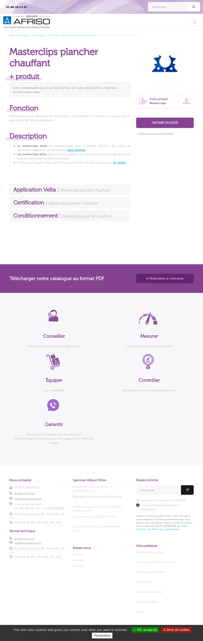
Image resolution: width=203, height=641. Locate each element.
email (184, 526)
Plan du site (144, 582)
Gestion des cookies (149, 592)
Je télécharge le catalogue (165, 278)
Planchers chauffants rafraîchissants (97, 496)
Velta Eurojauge (18, 35)
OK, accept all (145, 629)
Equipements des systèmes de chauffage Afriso (93, 488)
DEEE (139, 612)
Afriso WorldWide (147, 602)
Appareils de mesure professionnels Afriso (96, 528)
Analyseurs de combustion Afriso (94, 516)
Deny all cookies (176, 629)
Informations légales (149, 552)
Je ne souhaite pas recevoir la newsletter (160, 507)
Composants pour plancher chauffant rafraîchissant (97, 508)
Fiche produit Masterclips (159, 101)
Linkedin (78, 560)
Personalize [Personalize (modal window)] (102, 635)
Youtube (78, 566)
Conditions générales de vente (156, 562)
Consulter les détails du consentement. (158, 529)
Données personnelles (151, 572)
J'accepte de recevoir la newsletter (164, 500)
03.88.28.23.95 (16, 7)
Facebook (79, 554)
